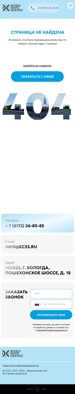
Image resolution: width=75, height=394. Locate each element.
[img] (13, 7)
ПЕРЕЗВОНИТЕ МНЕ (51, 315)
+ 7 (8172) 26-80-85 (24, 225)
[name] (51, 293)
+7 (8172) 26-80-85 (48, 8)
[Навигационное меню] (70, 5)
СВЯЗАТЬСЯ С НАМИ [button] (37, 76)
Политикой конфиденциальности (51, 330)
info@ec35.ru (21, 246)
